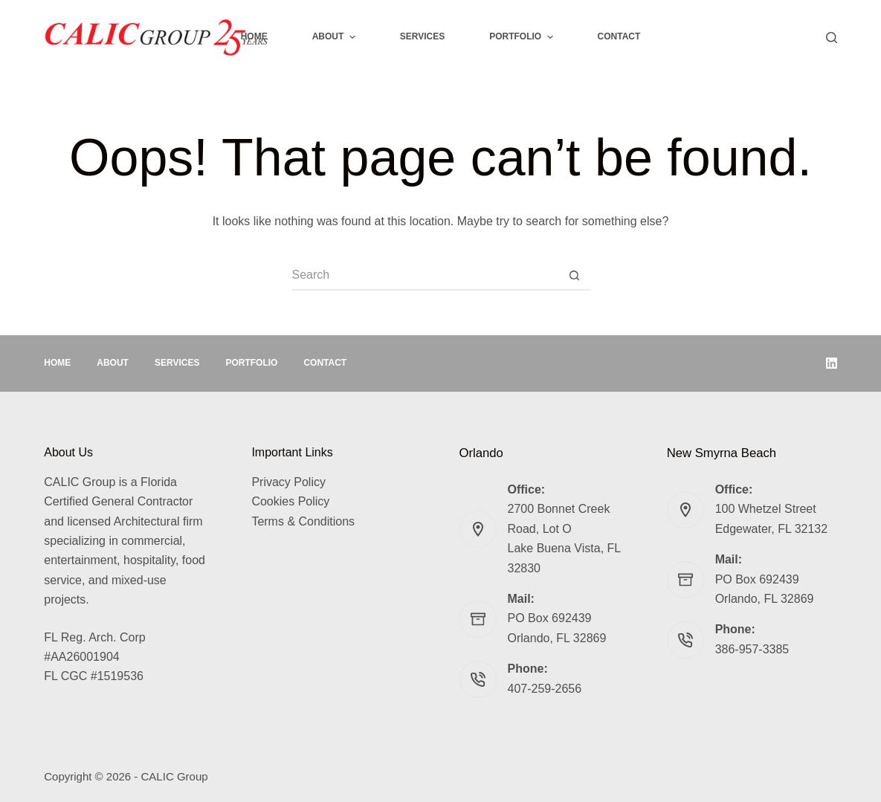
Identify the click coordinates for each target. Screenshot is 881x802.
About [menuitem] (335, 37)
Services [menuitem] (422, 36)
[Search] (831, 37)
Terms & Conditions (303, 521)
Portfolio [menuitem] (522, 37)
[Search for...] (426, 276)
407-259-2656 (545, 688)
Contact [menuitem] (619, 36)
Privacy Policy (288, 482)
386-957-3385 (752, 649)
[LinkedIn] (831, 363)
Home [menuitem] (254, 36)
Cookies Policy (290, 501)
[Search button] (575, 276)
